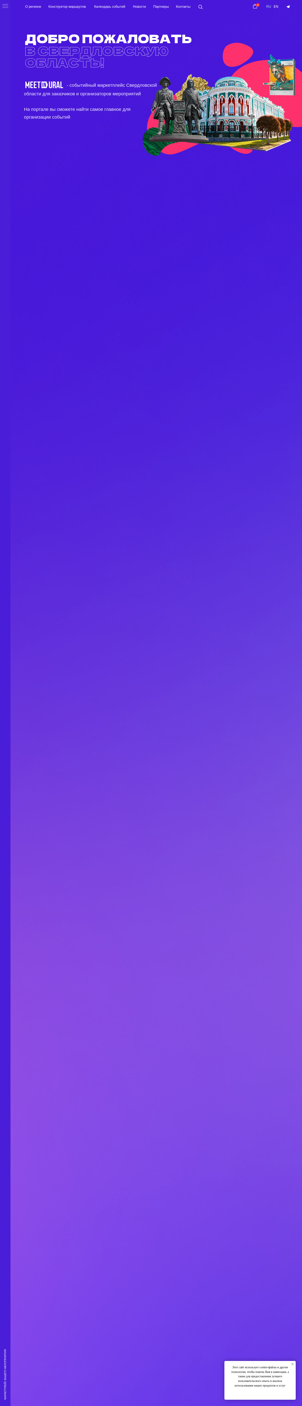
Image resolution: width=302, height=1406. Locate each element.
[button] (200, 7)
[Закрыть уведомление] (292, 1364)
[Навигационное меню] (5, 6)
